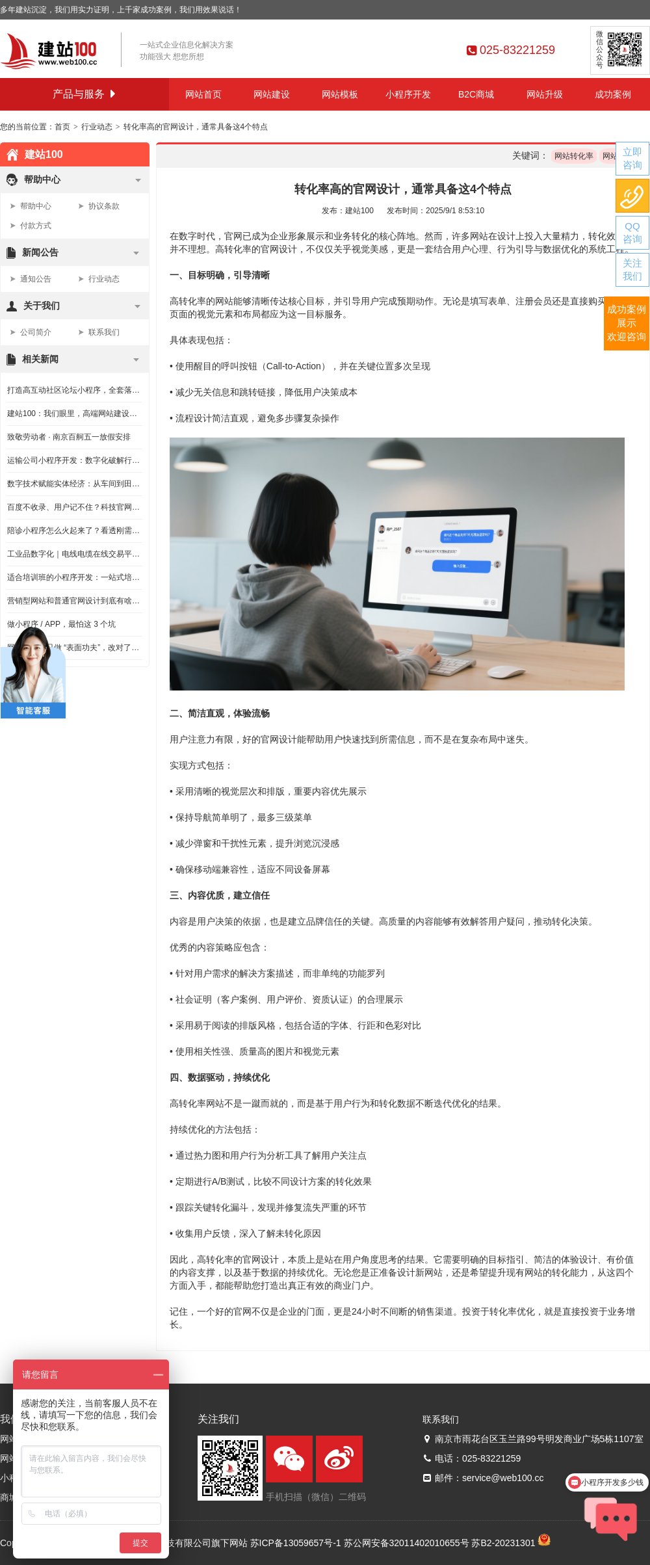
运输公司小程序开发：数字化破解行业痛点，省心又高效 (74, 460)
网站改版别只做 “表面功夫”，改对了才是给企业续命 (74, 647)
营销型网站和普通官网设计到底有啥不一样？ (74, 600)
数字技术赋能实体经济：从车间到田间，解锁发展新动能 (74, 483)
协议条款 (104, 206)
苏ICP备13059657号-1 (295, 1543)
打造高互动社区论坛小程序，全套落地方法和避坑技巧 (74, 390)
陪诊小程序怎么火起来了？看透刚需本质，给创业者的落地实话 (74, 530)
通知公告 (35, 278)
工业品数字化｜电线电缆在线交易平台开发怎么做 (74, 554)
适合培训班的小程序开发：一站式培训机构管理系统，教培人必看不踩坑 (74, 577)
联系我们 (104, 332)
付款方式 (35, 225)
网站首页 (203, 94)
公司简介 (35, 332)
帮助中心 (35, 206)
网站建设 (272, 94)
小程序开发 (408, 94)
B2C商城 (476, 94)
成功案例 (613, 94)
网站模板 (340, 94)
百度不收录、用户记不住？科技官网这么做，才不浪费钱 (74, 507)
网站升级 (544, 94)
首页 (62, 126)
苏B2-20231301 (503, 1543)
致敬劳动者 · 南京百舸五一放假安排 (69, 436)
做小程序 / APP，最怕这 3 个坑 (61, 624)
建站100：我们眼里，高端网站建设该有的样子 (74, 413)
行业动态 (96, 126)
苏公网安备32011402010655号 (406, 1543)
